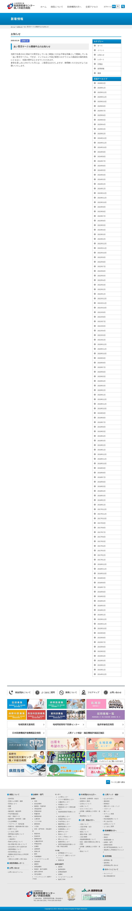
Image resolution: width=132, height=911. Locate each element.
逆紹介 (106, 837)
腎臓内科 (37, 814)
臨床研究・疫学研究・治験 (17, 819)
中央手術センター (64, 821)
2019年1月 (102, 450)
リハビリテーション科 (41, 859)
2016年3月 (102, 606)
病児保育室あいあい (14, 852)
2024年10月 (102, 147)
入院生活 (83, 829)
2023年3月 (102, 234)
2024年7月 (102, 161)
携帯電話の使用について (16, 834)
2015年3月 (102, 661)
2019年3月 (102, 441)
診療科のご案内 (85, 801)
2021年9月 (102, 312)
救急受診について (85, 816)
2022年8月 (102, 262)
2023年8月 (102, 211)
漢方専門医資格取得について (113, 847)
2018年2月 (102, 500)
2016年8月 (102, 583)
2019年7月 (102, 422)
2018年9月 (102, 468)
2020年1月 (102, 395)
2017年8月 (102, 528)
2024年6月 (102, 166)
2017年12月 (102, 509)
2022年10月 (102, 253)
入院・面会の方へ (87, 820)
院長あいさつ (12, 804)
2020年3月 (102, 386)
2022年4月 (102, 280)
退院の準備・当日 (85, 834)
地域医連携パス (109, 840)
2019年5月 (102, 431)
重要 (99, 73)
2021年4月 (102, 331)
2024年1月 (102, 189)
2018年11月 (102, 459)
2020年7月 (102, 367)
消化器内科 (38, 809)
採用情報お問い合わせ (111, 865)
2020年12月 (102, 344)
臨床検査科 (61, 869)
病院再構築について (14, 849)
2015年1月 (102, 670)
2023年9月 (102, 207)
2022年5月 (102, 276)
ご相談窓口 (11, 839)
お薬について (84, 806)
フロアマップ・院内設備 (16, 824)
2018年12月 (102, 454)
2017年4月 (102, 546)
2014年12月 (102, 674)
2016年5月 (102, 596)
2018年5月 (102, 486)
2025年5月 (102, 120)
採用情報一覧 (108, 860)
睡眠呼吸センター (64, 824)
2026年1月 (102, 88)
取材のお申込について (15, 842)
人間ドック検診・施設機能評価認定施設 (85, 733)
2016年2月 (102, 610)
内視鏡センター (63, 804)
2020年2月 (102, 390)
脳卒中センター (63, 832)
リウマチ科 (38, 821)
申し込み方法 (108, 821)
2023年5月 (102, 225)
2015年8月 (102, 638)
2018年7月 (102, 477)
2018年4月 (102, 491)
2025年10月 (102, 101)
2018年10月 (102, 463)
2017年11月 (102, 514)
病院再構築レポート (16, 863)
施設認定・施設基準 (14, 811)
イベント (101, 50)
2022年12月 (102, 244)
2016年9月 (102, 578)
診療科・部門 (38, 794)
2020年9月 (102, 358)
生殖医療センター (64, 829)
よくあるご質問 (13, 831)
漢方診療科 (38, 874)
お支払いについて (85, 804)
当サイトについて (111, 869)
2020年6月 (102, 372)
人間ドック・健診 (111, 794)
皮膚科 (36, 846)
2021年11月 (102, 303)
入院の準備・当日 (85, 827)
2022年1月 (102, 294)
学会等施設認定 (13, 814)
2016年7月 (102, 587)
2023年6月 (102, 221)
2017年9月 (102, 523)
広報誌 (100, 64)
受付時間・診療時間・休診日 (89, 798)
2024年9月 (102, 152)
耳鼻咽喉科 (38, 856)
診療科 (33, 798)
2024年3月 (102, 179)
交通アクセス (92, 7)
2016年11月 (102, 569)
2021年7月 (102, 321)
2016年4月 (102, 601)
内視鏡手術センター (64, 819)
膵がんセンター (63, 839)
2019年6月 (102, 427)
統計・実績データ (14, 816)
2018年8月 (102, 473)
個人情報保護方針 (109, 876)
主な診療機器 (12, 821)
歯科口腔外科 (38, 872)
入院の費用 (83, 837)
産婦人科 (37, 851)
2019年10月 (102, 408)
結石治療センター (64, 816)
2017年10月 (102, 518)
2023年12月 (102, 193)
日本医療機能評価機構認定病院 (26, 733)
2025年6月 (102, 115)
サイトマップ (108, 873)
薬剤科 (60, 867)
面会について (84, 851)
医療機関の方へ (74, 7)
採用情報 (101, 69)
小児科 (36, 826)
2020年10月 (102, 354)
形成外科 (37, 836)
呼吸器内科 (38, 811)
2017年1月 (102, 560)
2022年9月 (102, 257)
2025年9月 (102, 106)
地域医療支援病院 (26, 724)
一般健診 (107, 816)
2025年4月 (102, 124)
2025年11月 (102, 97)
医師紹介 (107, 804)
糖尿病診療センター (64, 826)
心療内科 (37, 819)
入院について (84, 824)
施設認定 (107, 801)
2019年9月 (102, 413)
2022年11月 (102, 248)
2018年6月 (102, 482)
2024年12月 (102, 138)
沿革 (9, 809)
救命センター (62, 834)
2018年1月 (102, 505)
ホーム (43, 7)
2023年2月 (102, 239)
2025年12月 (102, 92)
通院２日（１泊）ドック (112, 806)
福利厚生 (107, 863)
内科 (35, 801)
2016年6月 (102, 592)
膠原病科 (37, 824)
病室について (84, 832)
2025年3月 (102, 129)
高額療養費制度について (88, 839)
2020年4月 (102, 381)
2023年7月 (102, 216)
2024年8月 (102, 156)
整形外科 (37, 834)
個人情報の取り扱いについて (17, 844)
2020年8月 (102, 363)
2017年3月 (102, 551)
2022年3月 (102, 285)
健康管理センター (64, 842)
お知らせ (20, 27)
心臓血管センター (64, 802)
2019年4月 (102, 436)
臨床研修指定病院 (105, 724)
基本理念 (11, 798)
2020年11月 (102, 349)
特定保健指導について (111, 819)
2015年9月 (102, 633)
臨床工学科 (61, 879)
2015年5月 (102, 651)
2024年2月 (102, 184)
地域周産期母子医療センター (66, 724)
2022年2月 (102, 289)
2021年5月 (102, 326)
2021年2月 (102, 340)
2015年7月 (102, 642)
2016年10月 (102, 573)
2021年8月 (102, 317)
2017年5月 (102, 541)
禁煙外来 (61, 860)
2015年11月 (102, 624)
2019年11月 (102, 404)
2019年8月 (102, 418)
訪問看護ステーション (65, 853)
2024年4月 (102, 175)
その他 (57, 850)
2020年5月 (102, 376)
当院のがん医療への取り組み (17, 859)
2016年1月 (102, 615)
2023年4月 (102, 230)
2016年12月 (102, 564)
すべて (100, 46)
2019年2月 (102, 445)
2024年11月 (102, 143)
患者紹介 (107, 835)
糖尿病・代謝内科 (40, 806)
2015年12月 (102, 619)
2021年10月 (102, 308)
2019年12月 (102, 399)
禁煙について (12, 836)
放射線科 (37, 861)
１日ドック (107, 809)
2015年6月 (102, 647)
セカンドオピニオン (86, 809)
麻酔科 (36, 864)
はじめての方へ (109, 798)
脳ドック (107, 811)
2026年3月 (102, 83)
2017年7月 (102, 532)
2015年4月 (102, 656)
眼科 (35, 854)
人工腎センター (63, 797)
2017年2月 (102, 555)
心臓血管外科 (38, 841)
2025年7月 (102, 111)
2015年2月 (102, 665)
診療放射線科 (62, 872)
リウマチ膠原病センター (66, 799)
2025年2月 (102, 134)
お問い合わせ (14, 868)
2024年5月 (102, 170)
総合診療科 (38, 804)
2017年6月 (102, 537)
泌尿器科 (37, 849)
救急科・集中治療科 (40, 869)
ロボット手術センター (65, 837)
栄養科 (60, 874)
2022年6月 (102, 271)
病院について (57, 7)
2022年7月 (102, 266)
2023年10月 (102, 202)
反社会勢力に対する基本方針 (17, 847)
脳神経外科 (38, 839)
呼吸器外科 (38, 844)
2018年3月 (102, 496)
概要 (9, 806)
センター (58, 794)
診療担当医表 (108, 845)
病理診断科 (38, 866)
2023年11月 (102, 198)
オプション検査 (109, 814)
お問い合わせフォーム (15, 872)
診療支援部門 (59, 864)
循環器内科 (38, 816)
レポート (101, 59)
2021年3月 (102, 335)
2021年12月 (102, 299)
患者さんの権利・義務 (15, 801)
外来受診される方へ (88, 794)
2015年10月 (102, 628)
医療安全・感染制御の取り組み (18, 826)
